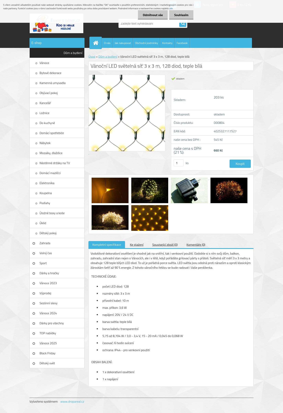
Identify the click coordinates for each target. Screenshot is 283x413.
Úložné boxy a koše (52, 213)
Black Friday (47, 353)
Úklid (43, 223)
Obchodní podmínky (146, 43)
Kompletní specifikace (106, 244)
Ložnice (44, 113)
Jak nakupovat (123, 43)
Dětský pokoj (48, 233)
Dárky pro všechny (52, 323)
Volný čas (46, 253)
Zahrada (45, 243)
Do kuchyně (47, 123)
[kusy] (179, 163)
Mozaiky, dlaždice (51, 153)
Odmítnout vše (153, 15)
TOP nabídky (48, 333)
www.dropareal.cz (72, 401)
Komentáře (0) (196, 244)
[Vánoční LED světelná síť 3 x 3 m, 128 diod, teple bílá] (110, 178)
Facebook (182, 43)
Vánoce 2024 (48, 313)
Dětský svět (47, 363)
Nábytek (45, 143)
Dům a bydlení (73, 52)
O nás (107, 43)
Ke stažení (136, 244)
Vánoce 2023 (48, 283)
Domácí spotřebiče (52, 133)
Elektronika (47, 183)
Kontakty (167, 43)
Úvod (91, 56)
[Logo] (56, 23)
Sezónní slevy (48, 303)
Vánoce (44, 62)
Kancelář (45, 103)
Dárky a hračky (49, 273)
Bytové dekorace (51, 72)
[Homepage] (97, 43)
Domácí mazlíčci (50, 173)
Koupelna (46, 193)
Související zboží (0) (165, 244)
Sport (43, 263)
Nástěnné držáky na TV (55, 163)
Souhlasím (181, 15)
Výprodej (45, 293)
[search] (182, 23)
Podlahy (45, 203)
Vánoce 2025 (48, 343)
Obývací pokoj (49, 92)
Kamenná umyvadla (53, 82)
